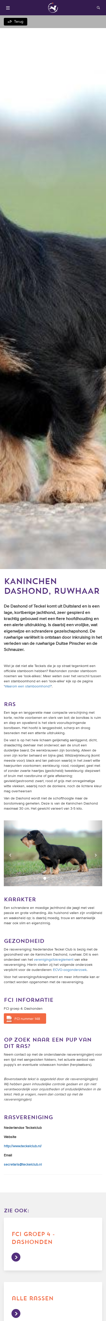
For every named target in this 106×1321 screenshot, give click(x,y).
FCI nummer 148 (27, 1019)
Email (8, 1155)
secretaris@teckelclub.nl (23, 1164)
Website (10, 1137)
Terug (18, 21)
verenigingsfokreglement (53, 959)
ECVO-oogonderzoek (70, 970)
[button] (11, 853)
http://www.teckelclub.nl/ (23, 1146)
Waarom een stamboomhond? (28, 686)
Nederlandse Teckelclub (23, 1128)
